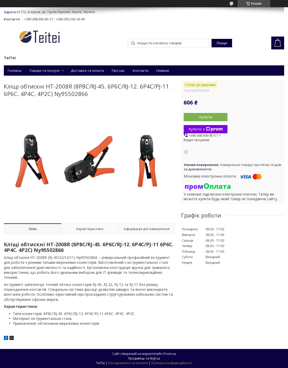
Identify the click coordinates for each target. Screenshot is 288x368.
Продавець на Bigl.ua (144, 358)
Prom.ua (170, 354)
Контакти (140, 70)
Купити (205, 116)
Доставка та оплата (87, 70)
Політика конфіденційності (171, 363)
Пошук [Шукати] (222, 43)
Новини (162, 70)
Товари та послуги (44, 70)
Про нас (118, 70)
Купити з (206, 129)
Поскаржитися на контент (128, 363)
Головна (14, 70)
